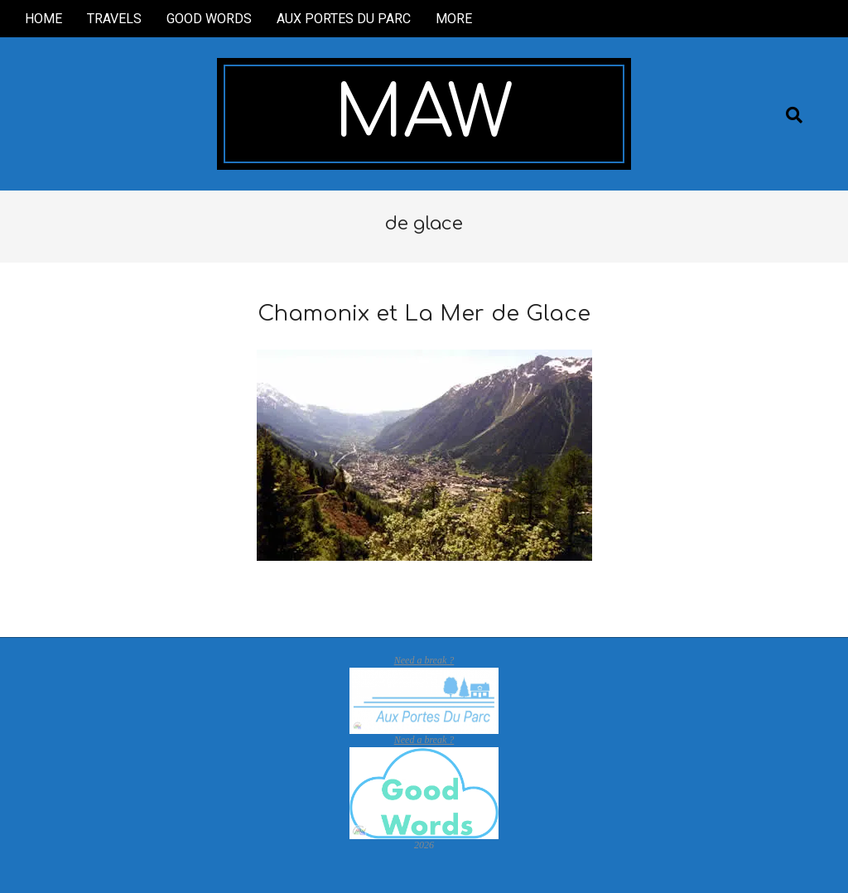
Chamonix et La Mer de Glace (424, 314)
